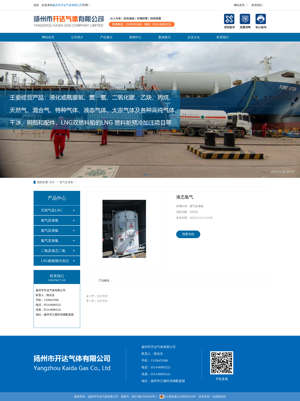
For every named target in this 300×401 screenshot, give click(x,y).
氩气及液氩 (67, 182)
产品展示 (106, 37)
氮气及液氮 (49, 241)
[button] (145, 174)
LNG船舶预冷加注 (55, 261)
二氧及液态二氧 (53, 251)
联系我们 (257, 5)
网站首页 (239, 5)
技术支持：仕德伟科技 (212, 396)
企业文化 (193, 37)
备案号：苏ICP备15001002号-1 (139, 396)
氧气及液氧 (49, 220)
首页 (52, 182)
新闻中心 (135, 37)
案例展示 (164, 37)
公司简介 (77, 37)
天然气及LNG (51, 210)
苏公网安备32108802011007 (178, 396)
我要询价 (188, 234)
